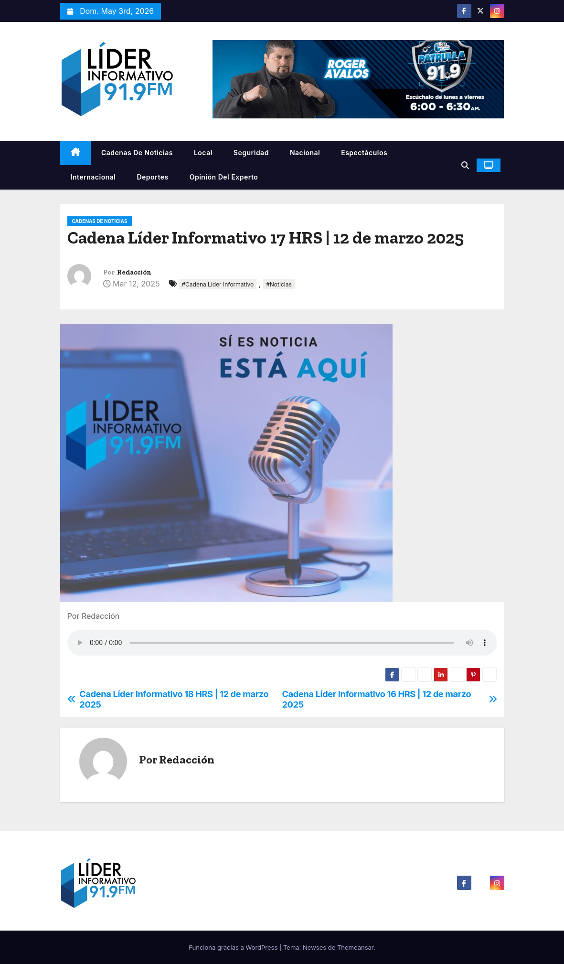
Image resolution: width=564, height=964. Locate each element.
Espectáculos (364, 152)
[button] (465, 165)
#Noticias (279, 284)
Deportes (152, 177)
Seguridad (251, 152)
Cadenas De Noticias (137, 152)
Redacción (134, 272)
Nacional (305, 152)
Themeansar (355, 947)
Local (203, 152)
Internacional (93, 177)
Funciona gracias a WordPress (234, 947)
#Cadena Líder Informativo (217, 284)
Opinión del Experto (224, 177)
